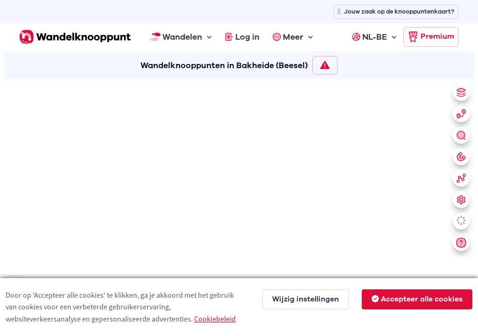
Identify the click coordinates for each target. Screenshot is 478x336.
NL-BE (369, 36)
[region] (239, 205)
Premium (431, 36)
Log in (242, 36)
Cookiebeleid (215, 318)
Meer (288, 36)
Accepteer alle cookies (417, 299)
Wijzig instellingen (305, 299)
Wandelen (176, 36)
